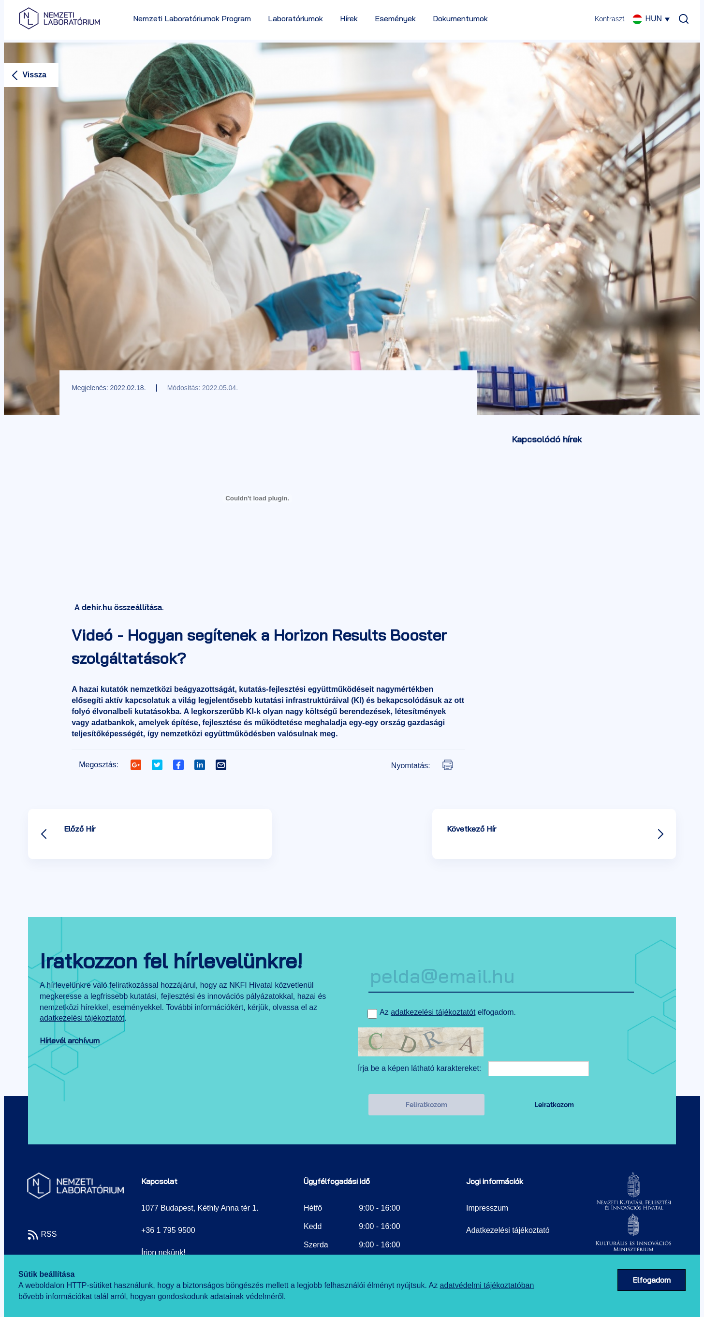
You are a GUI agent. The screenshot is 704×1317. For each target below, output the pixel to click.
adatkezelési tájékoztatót (82, 1018)
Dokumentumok (460, 18)
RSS (42, 1234)
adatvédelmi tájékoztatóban (487, 1285)
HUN (651, 19)
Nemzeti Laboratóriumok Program (192, 18)
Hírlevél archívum (70, 1040)
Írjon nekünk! (163, 1252)
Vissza (27, 75)
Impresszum (487, 1208)
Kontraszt (610, 19)
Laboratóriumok (295, 18)
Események (395, 18)
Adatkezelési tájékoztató (508, 1230)
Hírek (349, 18)
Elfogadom (651, 1280)
